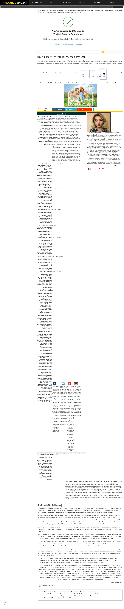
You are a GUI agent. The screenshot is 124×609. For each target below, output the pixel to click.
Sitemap (5, 602)
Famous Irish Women (60, 188)
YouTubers (64, 146)
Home (4, 604)
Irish (53, 188)
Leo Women (58, 237)
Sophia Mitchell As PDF (96, 168)
